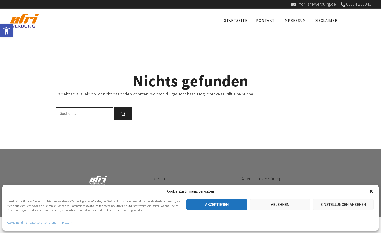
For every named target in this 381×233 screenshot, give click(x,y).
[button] (371, 191)
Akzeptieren (217, 204)
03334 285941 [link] (356, 4)
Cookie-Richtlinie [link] (17, 222)
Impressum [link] (65, 222)
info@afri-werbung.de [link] (313, 4)
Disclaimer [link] (325, 20)
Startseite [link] (236, 20)
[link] (6, 30)
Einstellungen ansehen (343, 204)
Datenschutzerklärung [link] (43, 222)
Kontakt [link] (265, 20)
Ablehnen (280, 204)
